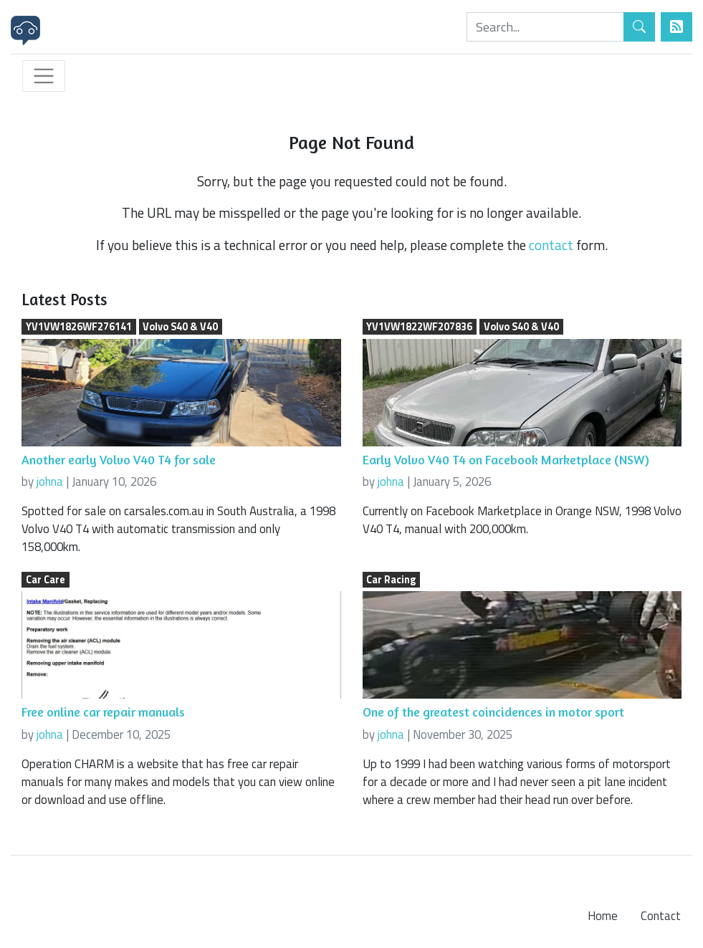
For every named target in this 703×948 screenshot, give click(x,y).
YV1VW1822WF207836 (419, 327)
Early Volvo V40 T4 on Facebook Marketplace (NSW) (506, 459)
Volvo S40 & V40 (180, 327)
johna (50, 481)
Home (603, 915)
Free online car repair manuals (103, 711)
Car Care (45, 580)
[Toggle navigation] (43, 76)
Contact (661, 915)
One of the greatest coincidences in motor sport (493, 711)
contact (551, 244)
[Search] (545, 27)
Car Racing (391, 580)
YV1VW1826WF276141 (79, 327)
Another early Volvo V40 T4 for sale (118, 459)
